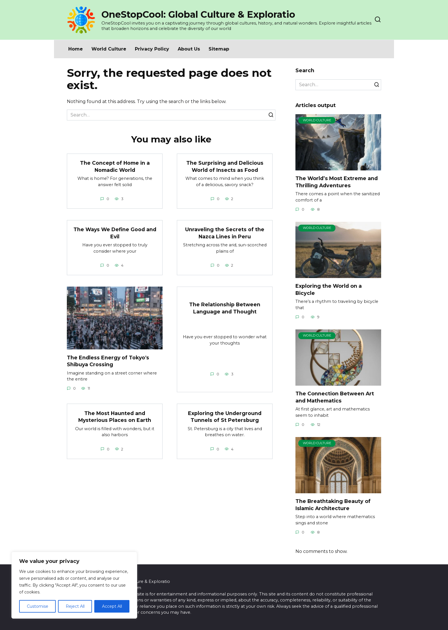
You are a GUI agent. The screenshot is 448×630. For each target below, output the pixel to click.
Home (75, 49)
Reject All (75, 606)
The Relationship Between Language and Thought (224, 308)
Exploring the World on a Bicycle (328, 289)
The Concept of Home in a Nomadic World (115, 166)
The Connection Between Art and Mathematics (334, 397)
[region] (74, 585)
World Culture (108, 49)
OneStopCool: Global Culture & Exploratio (198, 14)
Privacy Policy (152, 49)
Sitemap (219, 49)
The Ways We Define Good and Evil (114, 232)
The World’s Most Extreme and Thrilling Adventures (336, 181)
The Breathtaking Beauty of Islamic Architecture (333, 504)
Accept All (112, 606)
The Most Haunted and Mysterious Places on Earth (114, 416)
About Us (189, 49)
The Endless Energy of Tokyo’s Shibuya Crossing (108, 361)
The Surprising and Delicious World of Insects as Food (224, 166)
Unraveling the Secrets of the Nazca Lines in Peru (225, 232)
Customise (37, 606)
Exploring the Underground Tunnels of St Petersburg (224, 416)
